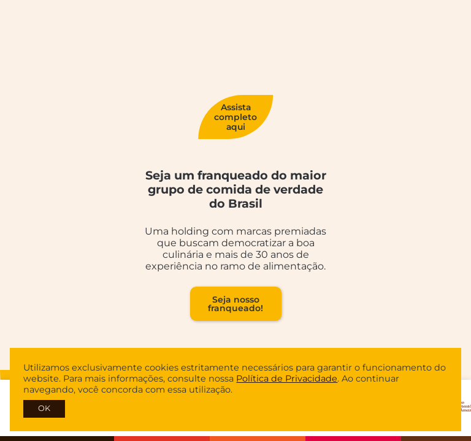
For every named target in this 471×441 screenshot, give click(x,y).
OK (44, 408)
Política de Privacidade (286, 378)
